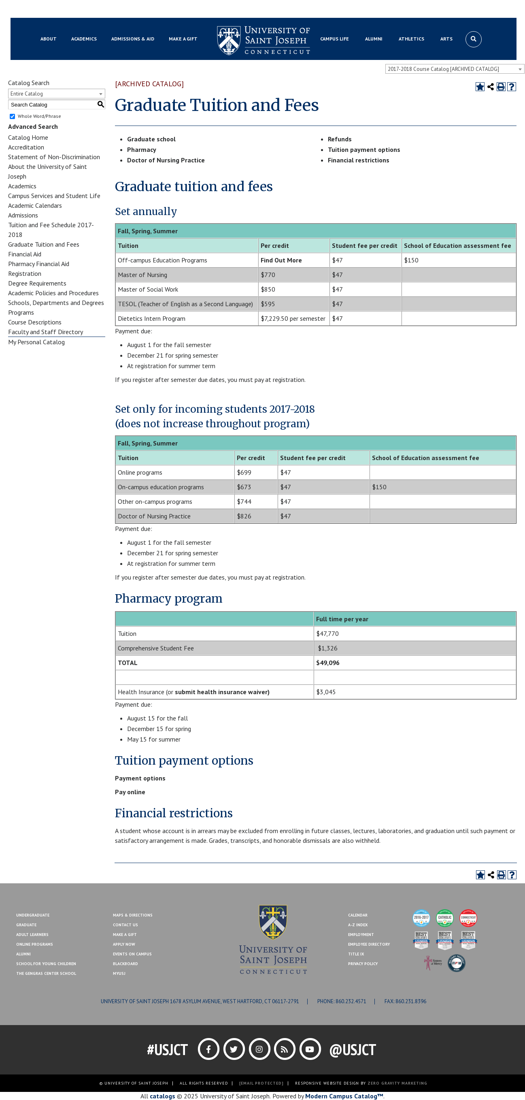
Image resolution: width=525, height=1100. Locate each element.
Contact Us (441, 9)
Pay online (130, 792)
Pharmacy (141, 149)
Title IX (356, 954)
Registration (24, 273)
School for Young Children (46, 963)
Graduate (26, 924)
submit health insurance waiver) (222, 692)
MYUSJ (80, 9)
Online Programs (34, 944)
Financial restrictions (358, 160)
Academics (22, 186)
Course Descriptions (35, 322)
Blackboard (51, 9)
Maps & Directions (133, 915)
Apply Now (124, 944)
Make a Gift (476, 9)
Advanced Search (33, 126)
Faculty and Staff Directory (45, 332)
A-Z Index (358, 924)
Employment (361, 934)
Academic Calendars (35, 205)
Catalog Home (28, 137)
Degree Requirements (37, 283)
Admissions (23, 215)
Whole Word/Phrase (39, 116)
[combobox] (455, 69)
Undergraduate (32, 915)
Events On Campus (132, 954)
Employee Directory (369, 944)
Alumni (23, 954)
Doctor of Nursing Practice (166, 160)
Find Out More (281, 260)
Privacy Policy (363, 963)
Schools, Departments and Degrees (56, 302)
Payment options (140, 778)
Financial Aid (24, 254)
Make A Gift (125, 934)
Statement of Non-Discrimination (54, 157)
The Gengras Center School (46, 973)
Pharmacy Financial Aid (38, 264)
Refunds (340, 139)
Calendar (358, 915)
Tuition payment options (364, 149)
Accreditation (26, 147)
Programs (21, 312)
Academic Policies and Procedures (53, 293)
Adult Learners (32, 934)
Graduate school (151, 139)
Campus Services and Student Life (54, 196)
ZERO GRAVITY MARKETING (397, 1083)
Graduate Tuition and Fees (43, 244)
